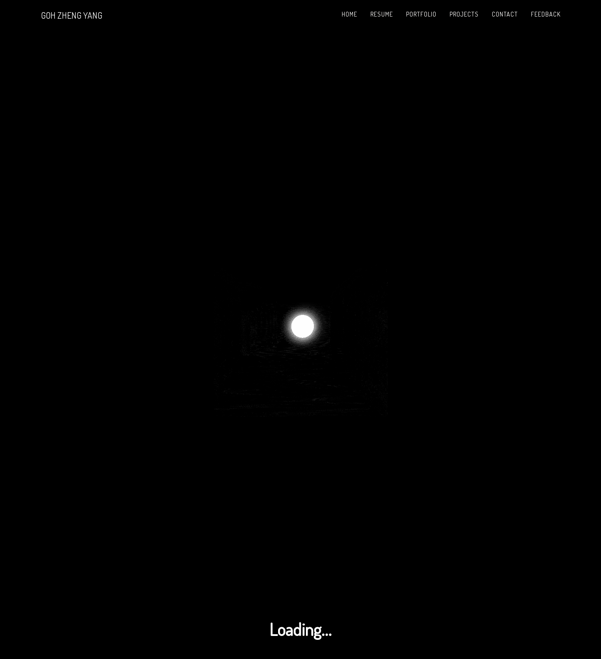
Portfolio (421, 14)
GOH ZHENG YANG (71, 15)
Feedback (546, 14)
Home (349, 14)
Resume (381, 14)
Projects (464, 14)
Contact (505, 14)
